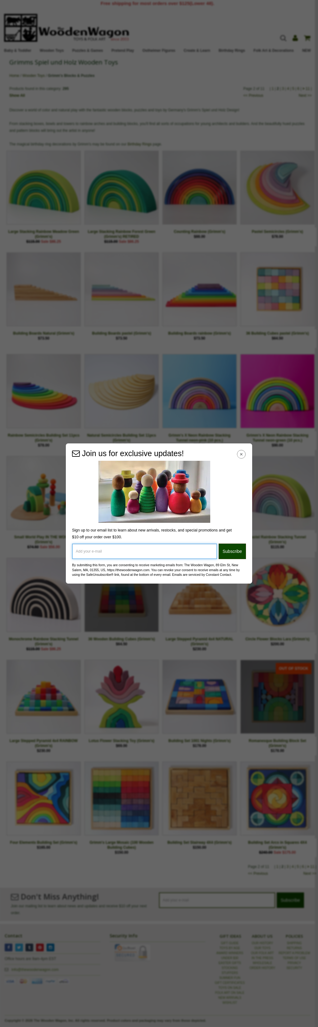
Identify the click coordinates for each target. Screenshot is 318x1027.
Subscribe (232, 551)
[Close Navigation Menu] (241, 454)
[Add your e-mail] (144, 551)
